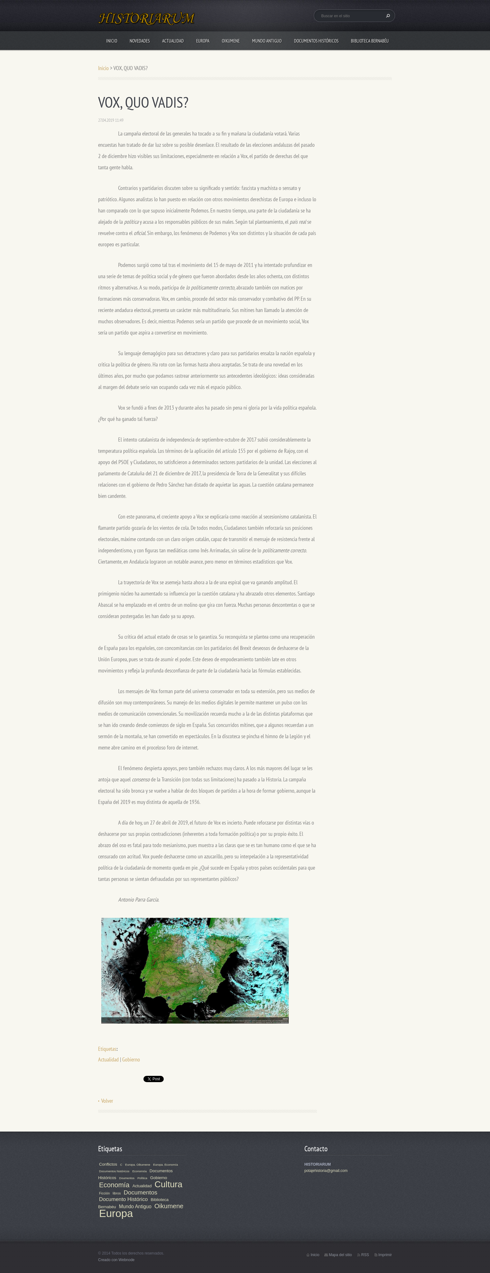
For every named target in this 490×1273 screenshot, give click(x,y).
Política (142, 1178)
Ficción (104, 1193)
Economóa (139, 1171)
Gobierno (131, 1059)
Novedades (140, 41)
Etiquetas (107, 1048)
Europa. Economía (165, 1164)
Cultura (168, 1184)
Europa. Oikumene (137, 1164)
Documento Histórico (123, 1199)
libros (117, 1193)
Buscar (387, 15)
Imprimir (385, 1255)
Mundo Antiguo (267, 41)
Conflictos (108, 1164)
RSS (365, 1255)
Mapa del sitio (340, 1255)
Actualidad (173, 41)
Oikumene (231, 41)
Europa (202, 41)
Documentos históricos (114, 1171)
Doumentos (126, 1178)
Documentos (141, 1192)
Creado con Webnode (116, 1260)
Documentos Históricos (316, 41)
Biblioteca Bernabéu (370, 41)
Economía (114, 1185)
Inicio (111, 41)
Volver (107, 1100)
